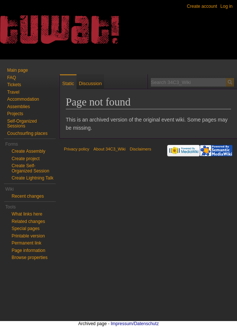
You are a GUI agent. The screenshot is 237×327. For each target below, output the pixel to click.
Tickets (14, 84)
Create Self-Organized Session (30, 168)
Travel (13, 92)
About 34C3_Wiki (110, 149)
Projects (15, 113)
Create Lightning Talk (32, 178)
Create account (202, 6)
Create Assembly (28, 151)
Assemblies (18, 106)
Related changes (28, 221)
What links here (27, 214)
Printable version (28, 236)
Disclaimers (140, 149)
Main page (17, 70)
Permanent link (26, 243)
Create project (25, 158)
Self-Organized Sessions (22, 124)
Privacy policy (76, 149)
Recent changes (28, 196)
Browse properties (30, 257)
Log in (226, 6)
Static (68, 83)
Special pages (25, 228)
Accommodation (23, 99)
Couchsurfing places (27, 133)
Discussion (90, 83)
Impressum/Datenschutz (135, 323)
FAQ (11, 77)
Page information (28, 250)
